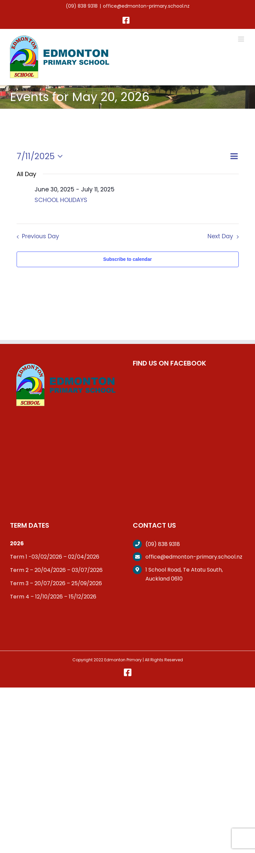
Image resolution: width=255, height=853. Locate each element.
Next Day (220, 236)
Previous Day (40, 236)
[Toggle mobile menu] (241, 39)
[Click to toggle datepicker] (41, 156)
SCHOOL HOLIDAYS (61, 200)
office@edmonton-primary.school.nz (146, 6)
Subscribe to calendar (127, 259)
